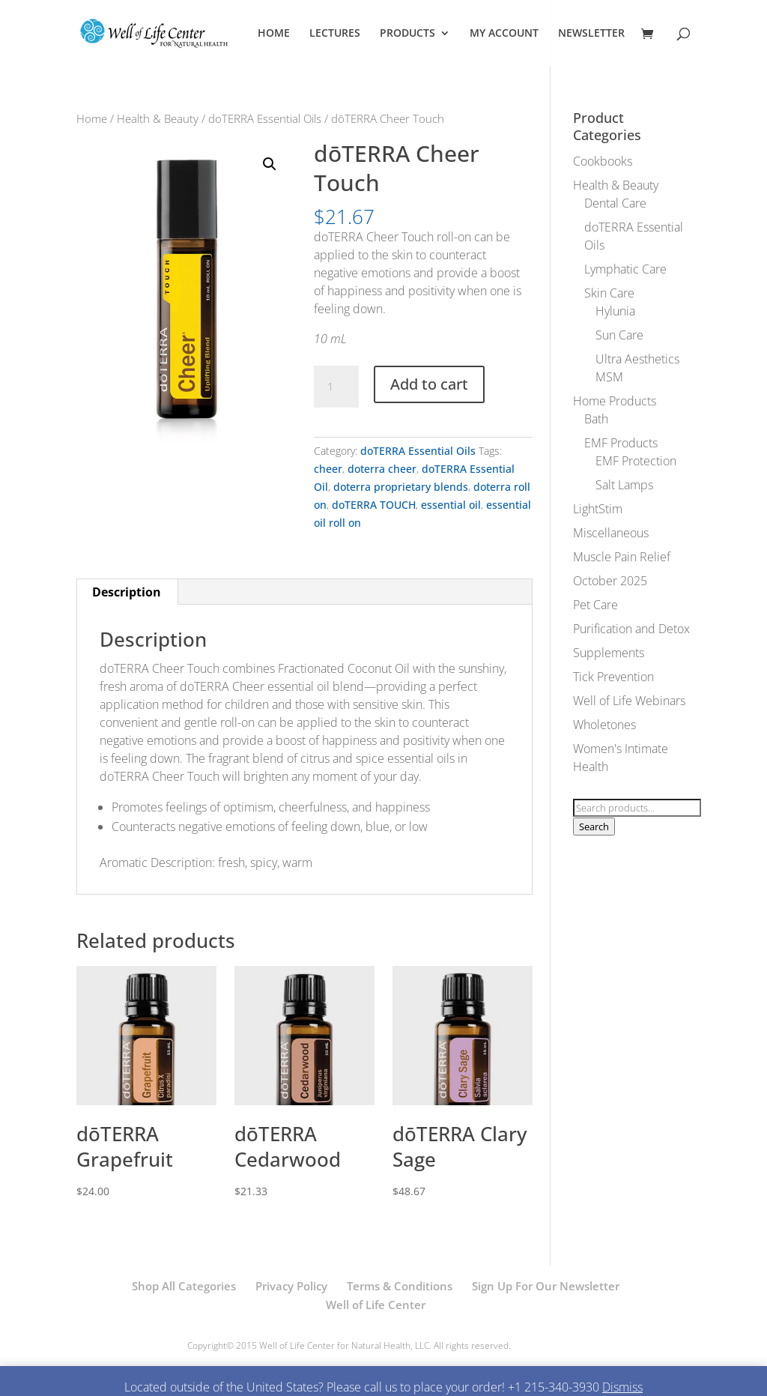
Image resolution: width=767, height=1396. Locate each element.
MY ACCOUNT (504, 34)
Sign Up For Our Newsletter (545, 1285)
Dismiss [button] (622, 1387)
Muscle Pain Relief (621, 557)
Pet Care (595, 604)
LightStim (597, 509)
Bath (596, 419)
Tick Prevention (613, 676)
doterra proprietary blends (400, 487)
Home (91, 118)
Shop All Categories (184, 1285)
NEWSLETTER (591, 34)
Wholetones (604, 724)
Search (594, 826)
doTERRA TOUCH (374, 505)
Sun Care (619, 335)
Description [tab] (126, 592)
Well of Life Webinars (629, 700)
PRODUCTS (407, 34)
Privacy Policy (291, 1285)
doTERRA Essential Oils (264, 118)
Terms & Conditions (399, 1285)
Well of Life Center (375, 1304)
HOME (274, 34)
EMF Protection (635, 461)
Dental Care (615, 203)
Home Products (614, 401)
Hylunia (615, 311)
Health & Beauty (157, 118)
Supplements (608, 652)
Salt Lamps (624, 485)
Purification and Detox (631, 628)
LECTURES (334, 34)
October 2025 (610, 580)
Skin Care (609, 293)
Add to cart (429, 384)
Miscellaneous (611, 533)
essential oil (451, 505)
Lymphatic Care (625, 269)
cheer (328, 469)
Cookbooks (602, 161)
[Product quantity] (336, 387)
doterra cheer (382, 469)
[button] (269, 164)
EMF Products (621, 443)
